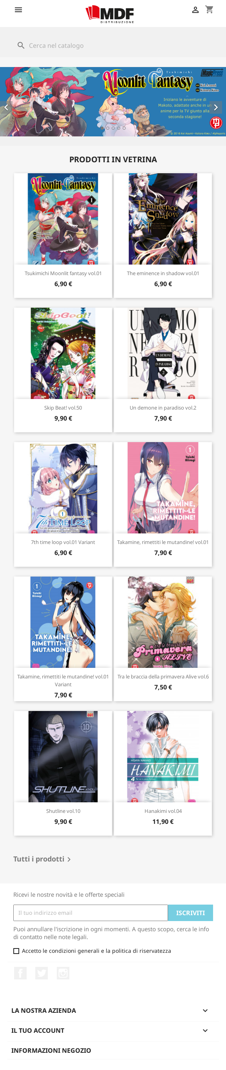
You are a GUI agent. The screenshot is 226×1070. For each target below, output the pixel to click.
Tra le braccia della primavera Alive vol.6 (163, 676)
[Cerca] (113, 45)
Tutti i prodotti (43, 859)
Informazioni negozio (51, 1050)
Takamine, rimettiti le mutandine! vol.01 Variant (63, 680)
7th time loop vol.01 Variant (63, 542)
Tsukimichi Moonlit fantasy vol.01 (63, 273)
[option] (113, 101)
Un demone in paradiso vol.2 (163, 407)
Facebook (20, 973)
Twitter (41, 973)
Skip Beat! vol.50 (63, 407)
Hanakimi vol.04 (163, 810)
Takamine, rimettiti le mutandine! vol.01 (163, 542)
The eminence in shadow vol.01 (163, 273)
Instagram (63, 973)
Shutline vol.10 (63, 810)
